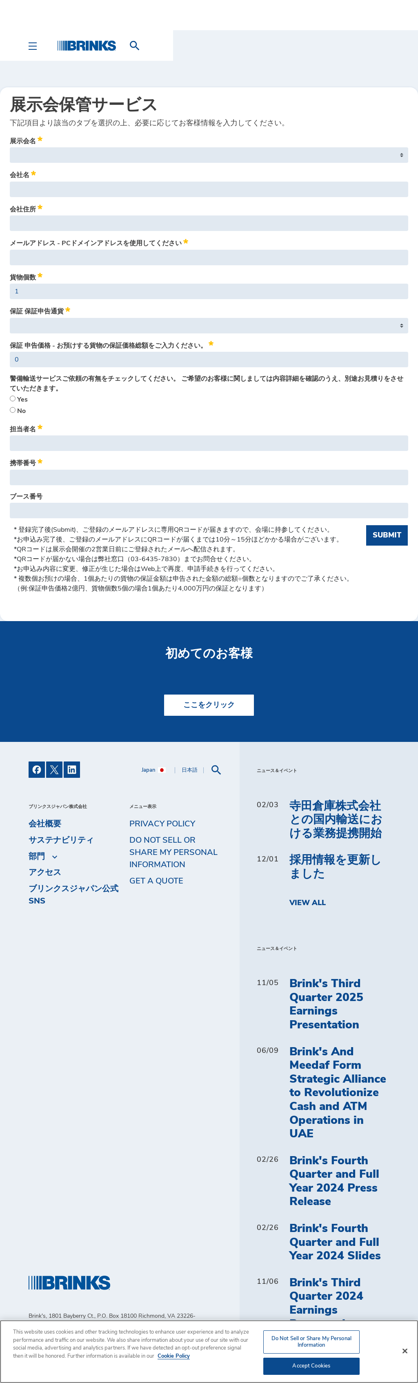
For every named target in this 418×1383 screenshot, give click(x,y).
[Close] (405, 1351)
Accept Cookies (311, 1366)
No (18, 410)
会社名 (23, 173)
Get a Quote (156, 881)
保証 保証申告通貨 (40, 310)
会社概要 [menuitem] (45, 824)
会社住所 (26, 208)
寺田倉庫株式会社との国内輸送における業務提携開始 (335, 820)
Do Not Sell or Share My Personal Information (173, 852)
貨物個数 (26, 276)
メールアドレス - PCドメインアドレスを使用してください (99, 242)
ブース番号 (26, 496)
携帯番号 (26, 461)
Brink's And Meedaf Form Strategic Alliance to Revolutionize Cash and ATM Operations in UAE (337, 1093)
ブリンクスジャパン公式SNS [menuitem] (73, 895)
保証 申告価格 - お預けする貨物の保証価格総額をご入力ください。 (111, 344)
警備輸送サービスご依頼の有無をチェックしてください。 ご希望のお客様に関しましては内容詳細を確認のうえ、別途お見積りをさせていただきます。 (206, 383)
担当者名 (26, 428)
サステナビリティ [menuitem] (61, 840)
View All (307, 903)
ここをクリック (209, 705)
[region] (209, 1351)
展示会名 (26, 139)
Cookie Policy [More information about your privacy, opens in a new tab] (174, 1356)
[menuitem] (379, 45)
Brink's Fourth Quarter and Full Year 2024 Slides (335, 1242)
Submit (387, 535)
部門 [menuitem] (37, 856)
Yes (19, 399)
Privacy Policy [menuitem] (162, 824)
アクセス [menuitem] (45, 872)
